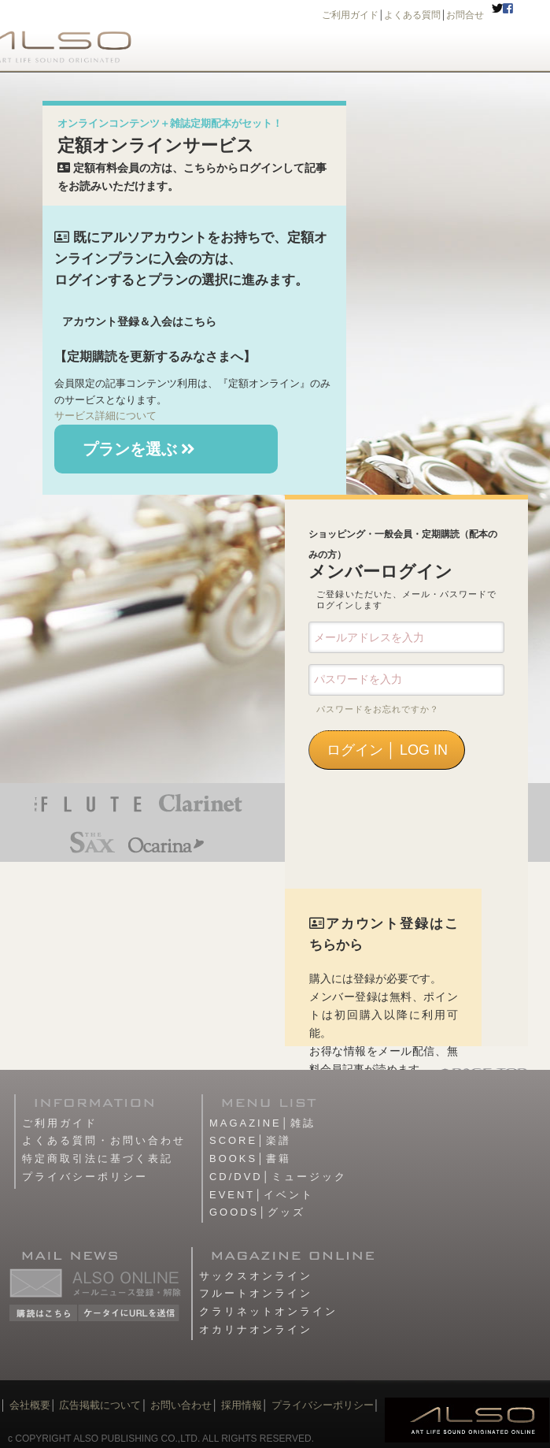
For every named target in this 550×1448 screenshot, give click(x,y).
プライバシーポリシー (85, 1177)
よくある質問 (412, 15)
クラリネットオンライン (268, 1311)
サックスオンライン (255, 1276)
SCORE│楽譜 (250, 1140)
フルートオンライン (255, 1293)
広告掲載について (100, 1405)
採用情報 (241, 1405)
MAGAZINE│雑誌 (262, 1123)
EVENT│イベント (261, 1195)
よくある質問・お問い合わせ (104, 1140)
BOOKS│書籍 (250, 1158)
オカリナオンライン (255, 1329)
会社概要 (29, 1405)
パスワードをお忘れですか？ (377, 709)
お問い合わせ (180, 1405)
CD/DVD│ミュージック (278, 1177)
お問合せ (465, 15)
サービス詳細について (105, 415)
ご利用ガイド (350, 15)
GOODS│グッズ (257, 1212)
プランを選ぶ (139, 449)
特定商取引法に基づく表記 (97, 1158)
